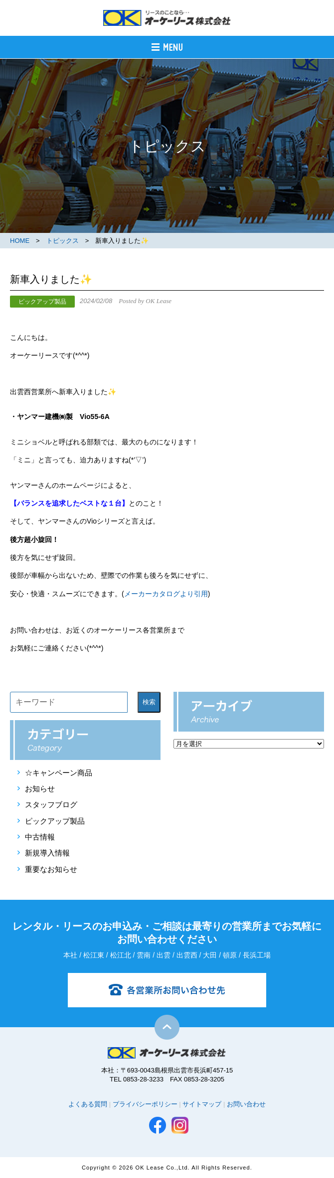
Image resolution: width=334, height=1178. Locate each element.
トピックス (62, 240)
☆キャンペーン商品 (58, 772)
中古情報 (40, 837)
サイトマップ (201, 1104)
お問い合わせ (246, 1104)
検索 (149, 702)
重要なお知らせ (51, 869)
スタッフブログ (51, 804)
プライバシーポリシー (145, 1104)
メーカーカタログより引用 (166, 594)
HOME (19, 240)
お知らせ (40, 788)
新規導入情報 (47, 853)
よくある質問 (87, 1104)
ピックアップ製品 (55, 821)
